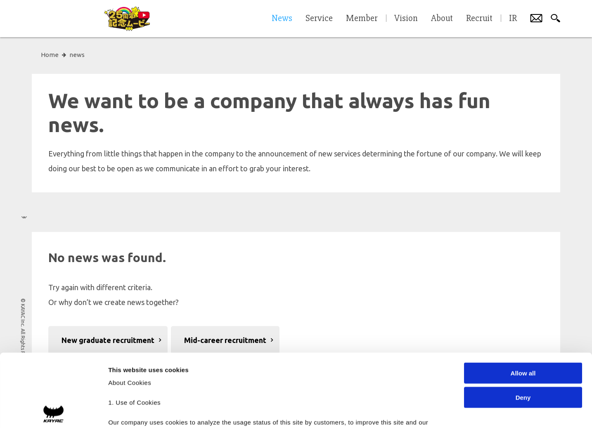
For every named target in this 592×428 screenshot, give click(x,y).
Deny (523, 324)
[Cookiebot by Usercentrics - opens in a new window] (53, 412)
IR (513, 18)
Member (362, 18)
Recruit (479, 18)
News (282, 18)
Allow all (523, 300)
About (442, 18)
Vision (406, 18)
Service (319, 18)
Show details (433, 411)
